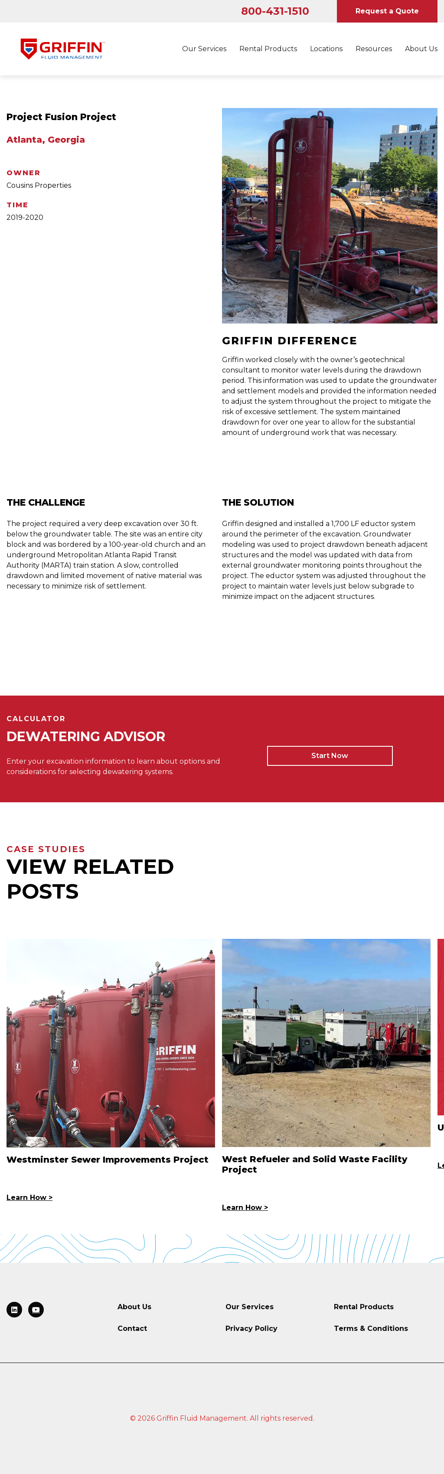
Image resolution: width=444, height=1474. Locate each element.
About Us (421, 49)
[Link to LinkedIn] (14, 1309)
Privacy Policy (251, 1328)
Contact (132, 1328)
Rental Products (268, 49)
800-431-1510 (275, 11)
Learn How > (29, 1197)
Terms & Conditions (371, 1328)
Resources (374, 49)
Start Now (329, 756)
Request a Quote (387, 11)
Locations (326, 49)
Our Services (204, 49)
